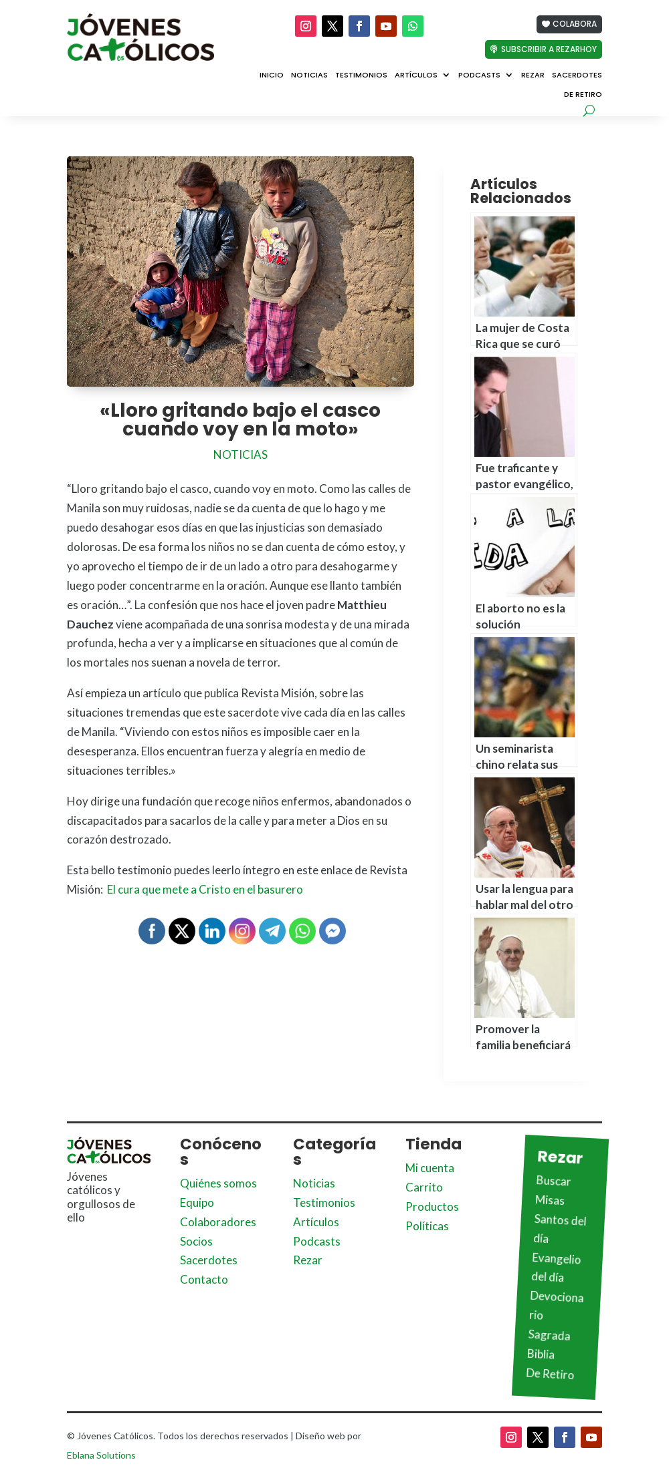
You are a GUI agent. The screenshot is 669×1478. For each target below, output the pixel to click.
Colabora (575, 23)
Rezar (533, 75)
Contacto (204, 1279)
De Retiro (583, 95)
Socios (196, 1241)
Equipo (197, 1202)
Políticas (427, 1226)
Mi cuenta (429, 1168)
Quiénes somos (218, 1183)
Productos (432, 1206)
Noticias (309, 75)
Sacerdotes (577, 75)
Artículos (416, 75)
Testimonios (361, 75)
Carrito (424, 1187)
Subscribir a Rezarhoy (549, 49)
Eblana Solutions (101, 1455)
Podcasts (479, 75)
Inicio (272, 75)
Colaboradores (218, 1222)
